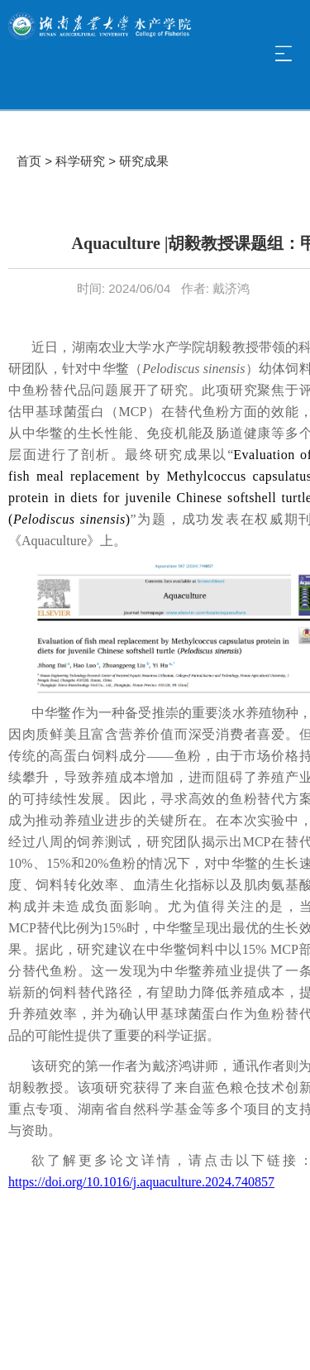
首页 (29, 161)
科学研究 (80, 161)
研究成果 (144, 161)
